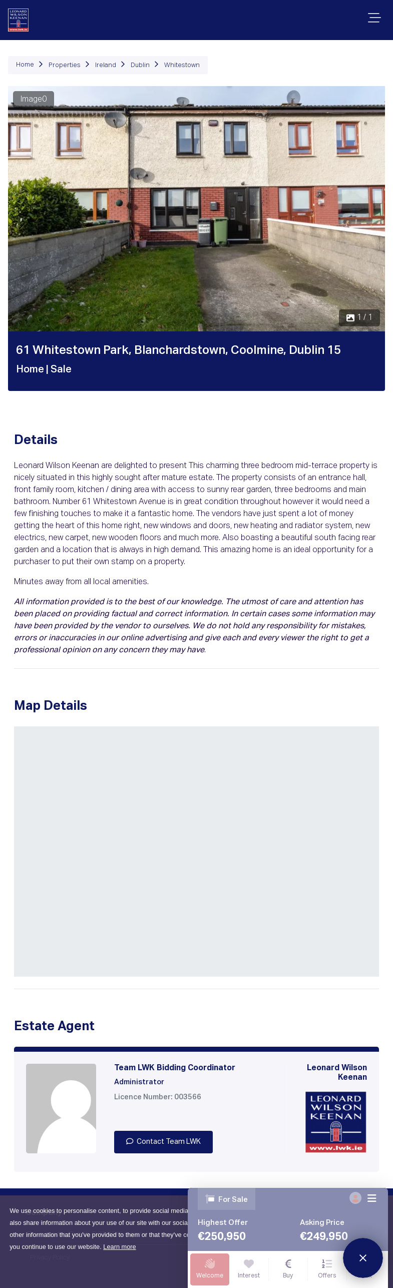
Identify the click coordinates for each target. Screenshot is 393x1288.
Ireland (105, 65)
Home (25, 65)
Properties (65, 65)
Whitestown (182, 65)
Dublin (140, 65)
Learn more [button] (119, 1246)
